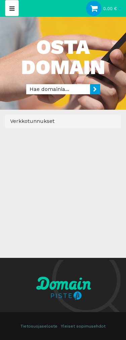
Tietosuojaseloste (38, 326)
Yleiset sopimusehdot (83, 326)
